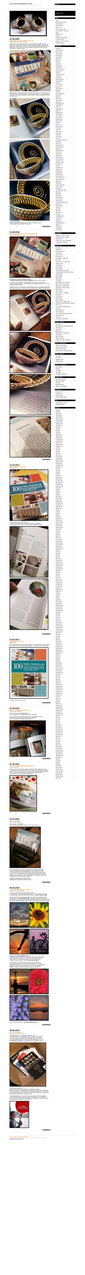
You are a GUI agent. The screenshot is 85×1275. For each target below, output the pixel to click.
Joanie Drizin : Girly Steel (61, 347)
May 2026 (58, 410)
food (57, 91)
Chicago (18, 890)
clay (56, 72)
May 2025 (58, 430)
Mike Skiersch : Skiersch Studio (63, 287)
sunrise (57, 186)
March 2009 (58, 765)
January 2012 (59, 707)
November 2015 (59, 627)
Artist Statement (59, 25)
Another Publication (17, 641)
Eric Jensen (58, 260)
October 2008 (59, 774)
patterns (57, 148)
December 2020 (59, 522)
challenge (58, 65)
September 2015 (59, 631)
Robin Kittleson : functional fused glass (64, 350)
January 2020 (59, 541)
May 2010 (58, 741)
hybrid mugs (58, 109)
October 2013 (59, 670)
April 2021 (58, 515)
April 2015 (58, 639)
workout (57, 226)
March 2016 (58, 620)
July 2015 (58, 634)
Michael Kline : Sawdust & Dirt (62, 285)
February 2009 (59, 767)
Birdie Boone (58, 249)
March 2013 (58, 682)
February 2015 (59, 643)
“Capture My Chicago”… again (20, 889)
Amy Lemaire (59, 324)
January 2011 (59, 727)
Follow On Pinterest (60, 43)
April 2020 (58, 536)
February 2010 (59, 746)
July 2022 (58, 489)
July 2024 (58, 448)
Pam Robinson (59, 334)
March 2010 (58, 745)
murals (57, 134)
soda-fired (21, 41)
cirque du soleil (59, 69)
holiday (57, 105)
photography (22, 890)
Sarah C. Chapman (60, 338)
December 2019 (59, 543)
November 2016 (59, 606)
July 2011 (58, 717)
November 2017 (59, 586)
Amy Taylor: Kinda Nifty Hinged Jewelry (64, 326)
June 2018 (58, 574)
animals (57, 48)
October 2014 (59, 650)
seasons (57, 171)
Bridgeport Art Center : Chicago (62, 235)
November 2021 (59, 503)
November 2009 (59, 752)
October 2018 (59, 567)
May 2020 (58, 534)
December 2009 (59, 750)
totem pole (58, 212)
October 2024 (59, 442)
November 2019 (59, 544)
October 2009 (59, 753)
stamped (24, 41)
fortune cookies (59, 93)
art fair (57, 52)
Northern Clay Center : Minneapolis (63, 240)
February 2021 (59, 518)
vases (57, 219)
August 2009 (58, 757)
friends (18, 767)
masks (57, 122)
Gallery (57, 32)
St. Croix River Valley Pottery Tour (63, 306)
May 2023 (58, 472)
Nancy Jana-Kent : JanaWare (62, 292)
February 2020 (59, 539)
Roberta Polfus (59, 296)
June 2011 (58, 719)
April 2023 (58, 473)
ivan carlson (58, 115)
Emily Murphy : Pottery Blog (62, 258)
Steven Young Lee (60, 311)
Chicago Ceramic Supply (61, 402)
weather (57, 221)
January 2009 (59, 769)
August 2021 (58, 508)
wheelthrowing (59, 223)
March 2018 (58, 579)
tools (57, 210)
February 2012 (59, 705)
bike (56, 57)
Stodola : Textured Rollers (61, 386)
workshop (58, 228)
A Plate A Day (59, 393)
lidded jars (58, 119)
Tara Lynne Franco (60, 315)
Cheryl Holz (58, 356)
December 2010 (59, 729)
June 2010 (58, 739)
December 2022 (59, 480)
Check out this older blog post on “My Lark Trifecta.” (21, 1093)
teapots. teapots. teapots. (61, 397)
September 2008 (59, 776)
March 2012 (58, 703)
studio (57, 183)
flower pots (58, 88)
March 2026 (58, 413)
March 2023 (58, 475)
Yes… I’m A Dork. (15, 820)
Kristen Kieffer (59, 277)
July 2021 (58, 510)
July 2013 (58, 676)
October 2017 (59, 587)
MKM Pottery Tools (60, 384)
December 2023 (59, 460)
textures (57, 200)
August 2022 (58, 487)
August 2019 (58, 549)
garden (57, 98)
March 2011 (58, 724)
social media (58, 174)
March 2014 (58, 662)
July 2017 (58, 593)
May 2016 (58, 617)
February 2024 (59, 456)
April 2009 (58, 764)
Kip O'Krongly (59, 275)
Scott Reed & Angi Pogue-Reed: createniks (65, 303)
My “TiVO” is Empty (15, 1032)
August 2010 (58, 736)
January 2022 (59, 499)
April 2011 (58, 722)
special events (59, 178)
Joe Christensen (59, 266)
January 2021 (59, 520)
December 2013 (59, 667)
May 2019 (58, 555)
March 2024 (58, 454)
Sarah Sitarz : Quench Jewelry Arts (63, 339)
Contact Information (60, 39)
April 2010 (58, 743)
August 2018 (58, 570)
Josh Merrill (58, 370)
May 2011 (58, 720)
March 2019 (58, 558)
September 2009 (59, 755)
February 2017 (59, 601)
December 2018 (59, 563)
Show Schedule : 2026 (61, 29)
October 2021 (59, 505)
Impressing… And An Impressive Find (22, 40)
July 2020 (58, 530)
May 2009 (58, 762)
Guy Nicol (58, 368)
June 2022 (58, 491)
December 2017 (59, 584)
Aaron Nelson (59, 248)
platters (57, 153)
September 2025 (59, 423)
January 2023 (59, 479)
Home (57, 20)
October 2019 (59, 546)
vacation (57, 217)
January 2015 (59, 644)
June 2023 (58, 470)
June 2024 (58, 449)
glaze (57, 102)
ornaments (58, 147)
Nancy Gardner (59, 291)
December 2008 (59, 770)
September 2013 (59, 672)
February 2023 (59, 477)
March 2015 (58, 641)
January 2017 (59, 603)
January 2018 (59, 582)
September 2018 (59, 568)
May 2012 (58, 700)
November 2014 (59, 648)
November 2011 (59, 710)
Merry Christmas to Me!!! (18, 466)
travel (57, 214)
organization (58, 145)
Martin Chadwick (59, 361)
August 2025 (58, 425)
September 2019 (59, 548)
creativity (58, 81)
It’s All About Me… (60, 24)
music (57, 138)
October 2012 (59, 691)
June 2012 (58, 698)
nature (57, 141)
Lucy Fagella (58, 280)
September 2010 (59, 734)
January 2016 (59, 624)
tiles (56, 209)
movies (57, 131)
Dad (56, 83)
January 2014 (59, 665)
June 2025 (58, 429)
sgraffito (57, 172)
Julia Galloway (59, 268)
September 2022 (59, 486)
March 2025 (58, 434)
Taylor (57, 191)
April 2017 (58, 598)
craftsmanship (59, 79)
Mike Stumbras (59, 289)
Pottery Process (59, 34)
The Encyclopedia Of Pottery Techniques (24, 234)
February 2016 (59, 622)
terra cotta (58, 198)
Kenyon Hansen (59, 273)
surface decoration (60, 190)
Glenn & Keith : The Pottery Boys (63, 261)
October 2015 (59, 629)
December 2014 (59, 646)
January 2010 (59, 748)
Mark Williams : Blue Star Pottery (63, 282)
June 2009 (58, 760)
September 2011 (59, 714)
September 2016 (59, 610)
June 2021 (58, 511)
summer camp (59, 185)
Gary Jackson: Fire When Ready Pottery (21, 3)
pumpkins (58, 164)
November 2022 (59, 482)
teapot (57, 195)
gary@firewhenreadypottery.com (17, 1139)
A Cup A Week (59, 391)
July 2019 (58, 551)
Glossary (58, 36)
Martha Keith (58, 331)
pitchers (57, 152)
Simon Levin (58, 304)
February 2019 (59, 560)
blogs (57, 60)
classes (57, 71)
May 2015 (58, 638)
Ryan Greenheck (59, 299)
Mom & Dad (58, 126)
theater (57, 204)
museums (58, 136)
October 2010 (59, 733)
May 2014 (58, 658)
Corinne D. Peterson (60, 251)
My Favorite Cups (59, 395)
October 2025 (59, 422)
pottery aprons (59, 159)
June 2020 (58, 532)
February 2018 (59, 581)
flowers (57, 90)
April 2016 (58, 619)
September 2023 (59, 465)
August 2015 (58, 632)
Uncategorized (59, 216)
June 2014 (58, 657)
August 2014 (58, 653)
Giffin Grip (58, 382)
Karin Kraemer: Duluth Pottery (62, 270)
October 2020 (59, 525)
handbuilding (58, 103)
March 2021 (58, 517)
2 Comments (46, 1129)
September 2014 (59, 651)
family (57, 86)
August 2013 (58, 674)
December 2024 (59, 439)
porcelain (58, 155)
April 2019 (58, 556)
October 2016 (59, 608)
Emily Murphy (59, 256)
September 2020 (59, 527)
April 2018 (58, 577)
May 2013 (58, 679)
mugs (18, 711)
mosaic (57, 128)
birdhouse (58, 58)
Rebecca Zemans (59, 336)
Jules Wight (58, 372)
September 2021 (59, 506)
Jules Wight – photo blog (61, 373)
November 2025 (59, 420)
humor (57, 107)
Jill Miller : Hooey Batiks (61, 345)
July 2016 (58, 613)
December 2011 (59, 708)
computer (58, 77)
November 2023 (59, 461)
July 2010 (58, 738)
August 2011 (58, 715)
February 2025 (59, 435)
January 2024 (59, 458)
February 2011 (59, 726)
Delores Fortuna (59, 254)
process (57, 160)
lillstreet (57, 121)
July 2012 (58, 696)
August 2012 (58, 695)
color (57, 76)
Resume (57, 27)
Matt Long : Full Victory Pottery (62, 284)
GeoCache (58, 100)
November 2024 (59, 441)
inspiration (18, 1033)
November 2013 (59, 669)
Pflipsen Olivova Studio (61, 348)
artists (57, 53)
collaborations (59, 74)
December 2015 (59, 625)
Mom (57, 124)
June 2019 (58, 553)
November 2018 (59, 565)
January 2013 (59, 686)
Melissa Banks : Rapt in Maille (62, 333)
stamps (57, 181)
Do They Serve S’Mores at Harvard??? (22, 766)
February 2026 (59, 415)
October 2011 (59, 712)
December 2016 (59, 605)
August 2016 (58, 612)
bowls (18, 41)
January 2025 (59, 437)
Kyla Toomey (58, 279)
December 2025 (59, 418)
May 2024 (58, 451)
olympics (58, 143)
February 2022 (59, 498)
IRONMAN (58, 114)
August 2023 (58, 467)
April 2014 (58, 660)
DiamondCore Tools (60, 381)
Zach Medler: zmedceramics (62, 318)
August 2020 (58, 529)
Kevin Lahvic (58, 358)
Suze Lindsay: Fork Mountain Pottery (64, 313)
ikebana (57, 110)
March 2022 (58, 496)
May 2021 (58, 513)
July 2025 (58, 427)
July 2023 (58, 468)
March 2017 (58, 600)
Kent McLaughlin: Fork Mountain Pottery (64, 272)
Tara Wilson (58, 317)
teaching (57, 193)
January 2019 (59, 562)
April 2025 (58, 432)
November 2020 (59, 524)
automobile (58, 55)
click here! (23, 700)
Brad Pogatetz (59, 367)
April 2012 (58, 701)
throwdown (58, 205)
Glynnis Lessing (59, 263)
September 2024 (59, 444)
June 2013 (58, 677)
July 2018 (58, 572)
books (15, 41)
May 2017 (58, 596)
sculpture (58, 169)
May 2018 (58, 575)
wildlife (57, 224)
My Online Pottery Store (61, 22)
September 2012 (59, 693)
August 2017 (58, 591)
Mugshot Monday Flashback (19, 710)
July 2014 (58, 655)
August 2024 (58, 446)
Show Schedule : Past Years (62, 30)
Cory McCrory (59, 253)
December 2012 (59, 688)
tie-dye (57, 207)
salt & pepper (59, 167)
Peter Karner (58, 294)
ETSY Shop (58, 84)
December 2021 (59, 501)
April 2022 (58, 494)
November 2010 (59, 731)
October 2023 (59, 463)
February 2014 (59, 663)
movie (57, 129)
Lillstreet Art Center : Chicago (62, 237)
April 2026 (58, 411)
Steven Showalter (59, 310)
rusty (57, 166)
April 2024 (58, 453)
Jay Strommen (59, 265)
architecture (58, 50)
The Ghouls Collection (60, 202)
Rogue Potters (59, 298)
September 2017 (59, 589)
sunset (57, 188)
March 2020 (58, 537)
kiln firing (58, 117)
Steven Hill (58, 308)
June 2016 (58, 615)
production (58, 162)
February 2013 (59, 684)
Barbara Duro (59, 327)
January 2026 (59, 416)
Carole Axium (59, 329)
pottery (18, 235)
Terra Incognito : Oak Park (61, 242)
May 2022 (58, 492)
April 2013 (58, 681)
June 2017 (58, 594)
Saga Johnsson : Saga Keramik (63, 301)
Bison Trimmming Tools (61, 379)
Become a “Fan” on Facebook (62, 41)
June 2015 (58, 636)
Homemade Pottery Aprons (62, 37)
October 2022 (59, 484)
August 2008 (58, 777)
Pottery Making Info (60, 404)
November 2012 (59, 689)
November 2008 (59, 772)
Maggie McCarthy (59, 359)
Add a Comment (46, 226)
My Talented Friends (60, 140)
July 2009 (58, 758)
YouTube (58, 229)
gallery (57, 96)
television (18, 821)
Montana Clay (59, 238)
